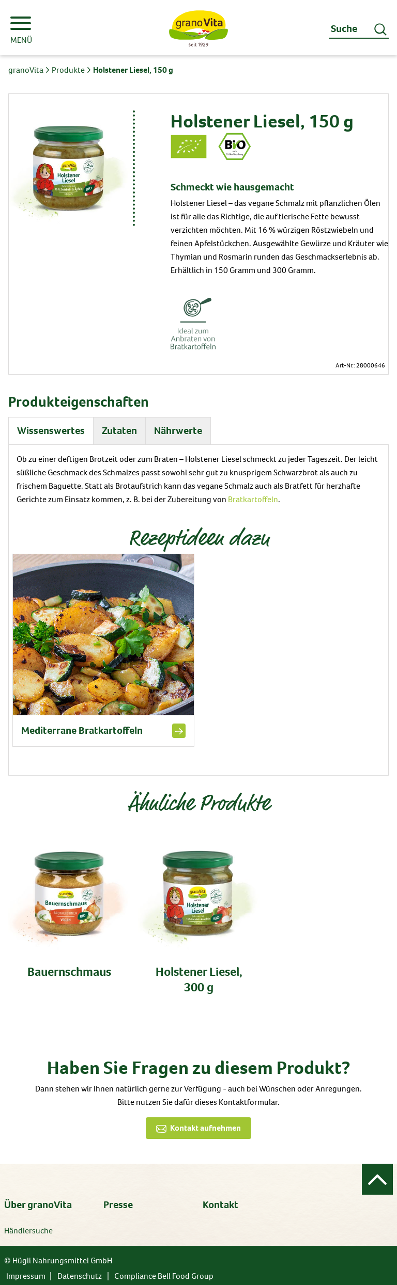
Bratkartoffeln (253, 499)
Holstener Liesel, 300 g (199, 979)
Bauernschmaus (69, 971)
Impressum (25, 1276)
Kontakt (220, 1205)
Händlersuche (28, 1230)
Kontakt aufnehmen (205, 1127)
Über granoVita (38, 1205)
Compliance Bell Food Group (163, 1276)
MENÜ (21, 31)
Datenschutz (79, 1276)
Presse (118, 1205)
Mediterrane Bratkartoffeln (82, 731)
